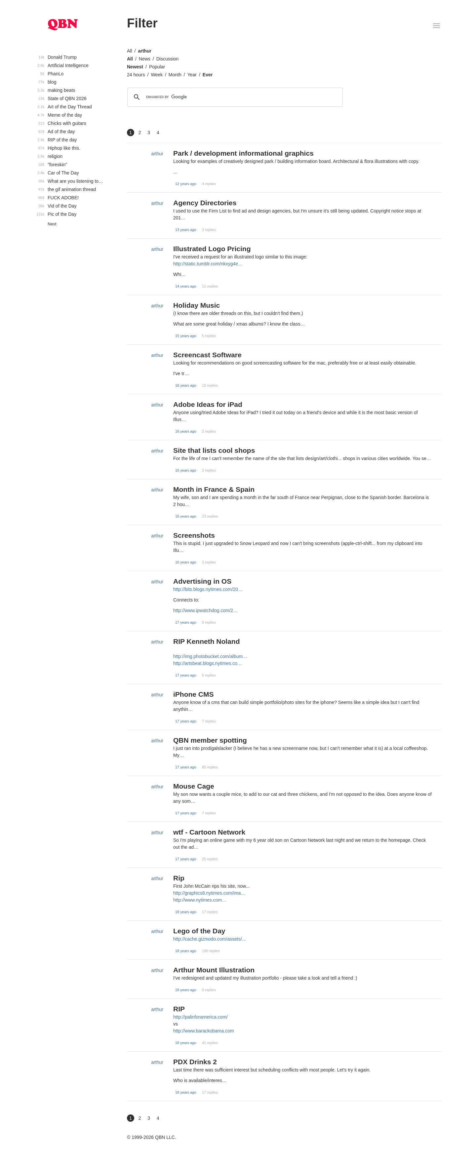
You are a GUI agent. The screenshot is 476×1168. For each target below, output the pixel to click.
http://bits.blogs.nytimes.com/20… (208, 589)
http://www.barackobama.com (203, 1030)
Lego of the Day (199, 931)
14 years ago (185, 286)
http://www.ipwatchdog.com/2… (205, 610)
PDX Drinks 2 (195, 1062)
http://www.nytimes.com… (199, 900)
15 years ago (185, 336)
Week (157, 74)
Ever (208, 74)
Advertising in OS (202, 581)
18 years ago (185, 912)
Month (175, 74)
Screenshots (194, 535)
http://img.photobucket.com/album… (210, 656)
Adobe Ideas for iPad (207, 404)
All (129, 51)
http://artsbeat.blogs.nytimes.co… (207, 663)
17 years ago (185, 622)
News (144, 58)
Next (52, 224)
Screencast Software (207, 355)
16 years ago (185, 385)
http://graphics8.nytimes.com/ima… (209, 893)
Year (192, 74)
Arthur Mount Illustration (214, 970)
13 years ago (185, 230)
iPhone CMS (193, 694)
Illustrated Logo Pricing (212, 249)
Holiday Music (196, 305)
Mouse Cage (193, 786)
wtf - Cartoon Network (209, 832)
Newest (135, 66)
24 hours (136, 74)
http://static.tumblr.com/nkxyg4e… (208, 263)
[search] (234, 97)
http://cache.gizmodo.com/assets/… (210, 939)
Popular (157, 66)
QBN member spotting (210, 740)
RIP (179, 1009)
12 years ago (185, 184)
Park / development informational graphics (243, 153)
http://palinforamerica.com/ (200, 1017)
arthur (144, 51)
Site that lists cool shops (214, 450)
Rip (178, 878)
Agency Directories (204, 203)
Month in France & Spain (214, 489)
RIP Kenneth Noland (206, 641)
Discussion (167, 58)
